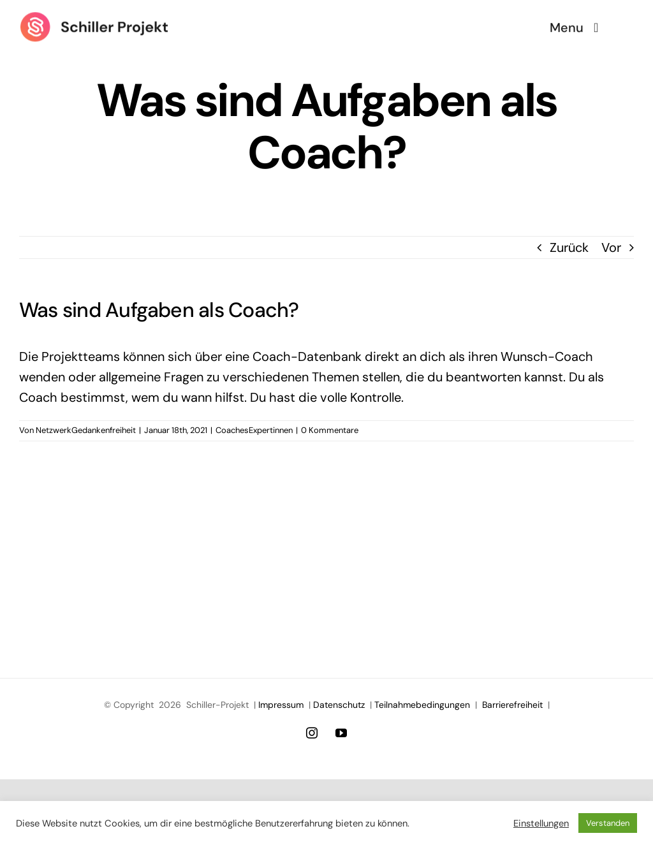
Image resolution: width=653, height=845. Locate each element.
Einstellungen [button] (541, 823)
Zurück (569, 247)
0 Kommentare (329, 430)
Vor (611, 247)
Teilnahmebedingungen (422, 704)
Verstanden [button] (607, 823)
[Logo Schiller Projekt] (94, 17)
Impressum (281, 704)
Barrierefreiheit (512, 704)
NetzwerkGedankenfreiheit (86, 430)
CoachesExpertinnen (254, 430)
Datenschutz (339, 704)
